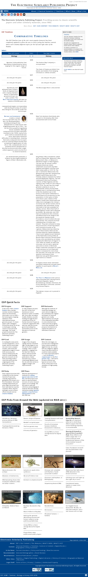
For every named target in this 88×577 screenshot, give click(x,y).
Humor (35, 555)
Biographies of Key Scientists (27, 547)
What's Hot (81, 11)
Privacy (30, 562)
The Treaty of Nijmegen (43, 278)
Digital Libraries (45, 558)
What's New (71, 11)
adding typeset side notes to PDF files (30, 376)
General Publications (24, 555)
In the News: (10, 550)
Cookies (38, 562)
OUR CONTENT (42, 26)
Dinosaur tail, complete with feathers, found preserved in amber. (52, 471)
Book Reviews (40, 553)
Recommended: (9, 553)
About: (12, 543)
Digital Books (60, 546)
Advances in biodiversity (10, 476)
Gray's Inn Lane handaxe (10, 99)
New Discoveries (53, 550)
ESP (34, 26)
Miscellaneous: (9, 555)
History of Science (60, 558)
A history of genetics (30, 430)
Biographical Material (76, 558)
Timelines (59, 11)
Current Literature (23, 550)
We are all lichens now (31, 476)
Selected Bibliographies (25, 553)
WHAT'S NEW (64, 26)
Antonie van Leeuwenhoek (12, 116)
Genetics (19, 558)
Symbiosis (27, 456)
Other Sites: (10, 559)
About (34, 11)
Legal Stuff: (10, 562)
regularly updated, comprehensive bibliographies (30, 391)
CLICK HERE (67, 69)
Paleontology (49, 456)
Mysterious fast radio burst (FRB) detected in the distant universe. (75, 471)
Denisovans (48, 510)
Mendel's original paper (48, 356)
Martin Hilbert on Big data (32, 511)
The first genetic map (31, 426)
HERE (76, 51)
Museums (20, 560)
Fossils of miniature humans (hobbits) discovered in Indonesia (52, 426)
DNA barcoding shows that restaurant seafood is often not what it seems (11, 481)
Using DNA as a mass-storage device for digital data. (53, 433)
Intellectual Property (50, 562)
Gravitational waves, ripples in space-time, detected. (73, 485)
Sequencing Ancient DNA (53, 483)
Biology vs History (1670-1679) (27, 575)
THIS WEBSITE (54, 26)
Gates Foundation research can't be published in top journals (74, 449)
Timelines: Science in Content (42, 546)
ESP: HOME (4, 575)
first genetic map (50, 357)
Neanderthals (49, 506)
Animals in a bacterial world (33, 480)
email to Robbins (7, 393)
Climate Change (7, 491)
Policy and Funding (38, 550)
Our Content (25, 543)
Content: (12, 547)
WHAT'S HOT (75, 26)
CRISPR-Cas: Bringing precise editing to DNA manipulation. (9, 420)
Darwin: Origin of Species (32, 418)
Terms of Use (21, 562)
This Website (36, 543)
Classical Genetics (46, 11)
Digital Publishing (31, 558)
